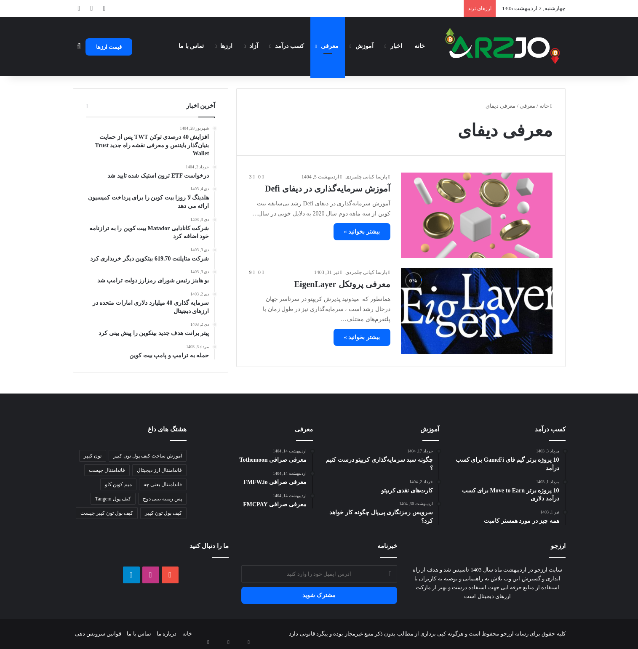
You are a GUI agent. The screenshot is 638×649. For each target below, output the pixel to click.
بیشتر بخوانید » (362, 232)
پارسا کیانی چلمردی (366, 177)
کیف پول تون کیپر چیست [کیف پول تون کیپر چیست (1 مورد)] (106, 513)
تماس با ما (191, 46)
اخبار (396, 46)
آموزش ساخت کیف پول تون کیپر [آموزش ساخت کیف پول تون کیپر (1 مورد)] (147, 456)
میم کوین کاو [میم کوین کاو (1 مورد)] (118, 484)
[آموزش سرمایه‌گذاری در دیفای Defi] (477, 215)
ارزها (226, 46)
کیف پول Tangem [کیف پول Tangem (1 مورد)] (113, 499)
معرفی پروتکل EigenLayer (342, 284)
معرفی (330, 46)
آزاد (253, 46)
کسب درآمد (289, 46)
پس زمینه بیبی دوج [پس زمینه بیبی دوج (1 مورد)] (162, 499)
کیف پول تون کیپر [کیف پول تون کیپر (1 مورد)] (163, 513)
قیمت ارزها (109, 47)
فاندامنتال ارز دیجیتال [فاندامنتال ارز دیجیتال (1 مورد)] (159, 470)
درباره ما (166, 633)
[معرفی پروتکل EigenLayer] (477, 311)
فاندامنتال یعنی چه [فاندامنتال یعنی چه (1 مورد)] (163, 484)
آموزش (364, 46)
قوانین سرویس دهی (98, 633)
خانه (419, 46)
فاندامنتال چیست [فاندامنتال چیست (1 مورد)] (107, 470)
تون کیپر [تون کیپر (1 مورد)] (92, 456)
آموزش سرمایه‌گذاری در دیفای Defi (327, 188)
